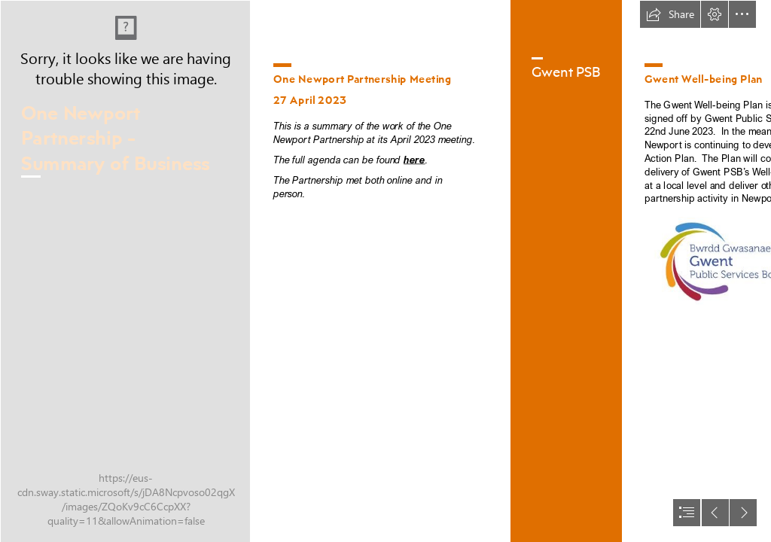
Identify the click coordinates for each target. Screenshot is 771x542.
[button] (670, 14)
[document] (385, 271)
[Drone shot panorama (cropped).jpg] (125, 271)
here (414, 160)
